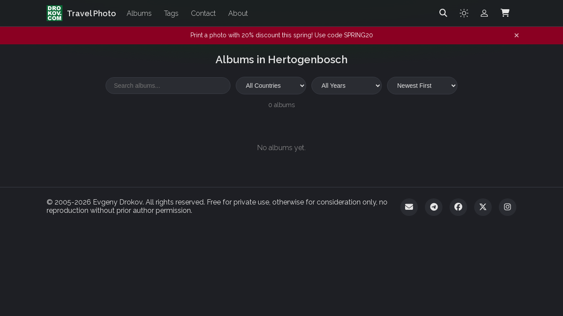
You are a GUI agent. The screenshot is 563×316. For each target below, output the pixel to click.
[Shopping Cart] (505, 13)
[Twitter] (483, 207)
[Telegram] (433, 207)
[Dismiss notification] (516, 35)
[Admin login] (484, 13)
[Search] (443, 13)
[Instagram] (507, 207)
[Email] (409, 207)
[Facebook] (458, 207)
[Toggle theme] (464, 13)
